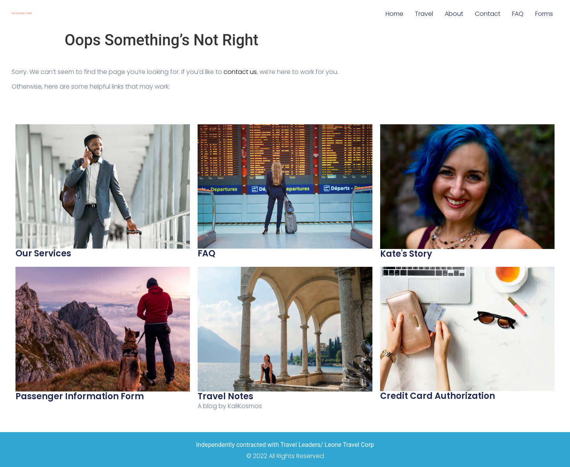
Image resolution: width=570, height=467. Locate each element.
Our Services (43, 253)
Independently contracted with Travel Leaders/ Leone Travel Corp (285, 444)
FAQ (518, 13)
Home (394, 13)
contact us (240, 71)
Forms (544, 13)
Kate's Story (406, 254)
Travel (424, 13)
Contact (487, 13)
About (454, 13)
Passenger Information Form (79, 396)
